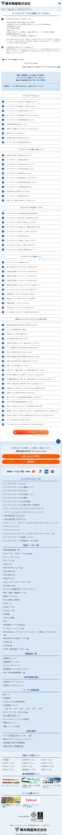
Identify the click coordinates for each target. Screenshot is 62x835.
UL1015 (9, 645)
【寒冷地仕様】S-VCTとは (14, 516)
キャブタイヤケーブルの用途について (31, 256)
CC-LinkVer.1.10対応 (11, 600)
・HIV (27, 709)
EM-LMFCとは (9, 571)
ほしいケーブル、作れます (17, 712)
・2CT (33, 709)
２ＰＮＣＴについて (11, 526)
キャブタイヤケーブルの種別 (15, 498)
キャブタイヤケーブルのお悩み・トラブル (31, 207)
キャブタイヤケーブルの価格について (19, 487)
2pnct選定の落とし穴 (11, 716)
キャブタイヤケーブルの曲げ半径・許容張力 (21, 505)
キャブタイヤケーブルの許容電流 (17, 501)
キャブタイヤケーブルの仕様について (19, 494)
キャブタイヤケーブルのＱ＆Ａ (23, 8)
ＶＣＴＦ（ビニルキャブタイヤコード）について (23, 512)
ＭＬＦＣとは (8, 561)
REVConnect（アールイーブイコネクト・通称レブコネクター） (31, 633)
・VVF (39, 709)
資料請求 (31, 462)
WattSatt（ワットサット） (14, 682)
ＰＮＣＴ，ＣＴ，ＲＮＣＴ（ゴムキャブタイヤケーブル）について (30, 523)
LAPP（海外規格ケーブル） (17, 649)
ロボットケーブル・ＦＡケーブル (17, 582)
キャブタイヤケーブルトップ (10, 8)
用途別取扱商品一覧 (11, 550)
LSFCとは (7, 564)
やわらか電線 (8, 618)
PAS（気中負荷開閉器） (15, 672)
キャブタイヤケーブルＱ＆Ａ (15, 491)
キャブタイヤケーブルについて (31, 95)
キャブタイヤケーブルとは (14, 484)
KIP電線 (6, 614)
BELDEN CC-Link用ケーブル (17, 638)
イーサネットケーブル (15, 628)
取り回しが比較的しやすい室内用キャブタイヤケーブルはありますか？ (40, 67)
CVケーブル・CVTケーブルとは (19, 553)
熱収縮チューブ (9, 658)
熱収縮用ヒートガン (11, 662)
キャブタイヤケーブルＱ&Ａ (31, 63)
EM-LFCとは (8, 578)
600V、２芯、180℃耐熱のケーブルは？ (14, 59)
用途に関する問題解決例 (13, 746)
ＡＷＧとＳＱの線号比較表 (14, 702)
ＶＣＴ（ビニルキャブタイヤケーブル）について (23, 509)
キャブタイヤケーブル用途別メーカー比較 (20, 541)
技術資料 (7, 698)
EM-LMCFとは (9, 575)
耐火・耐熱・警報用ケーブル (15, 593)
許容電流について (10, 705)
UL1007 (9, 641)
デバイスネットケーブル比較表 (16, 719)
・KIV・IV (7, 709)
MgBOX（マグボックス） (13, 685)
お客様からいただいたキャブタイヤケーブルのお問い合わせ (31, 319)
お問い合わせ (32, 432)
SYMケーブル (9, 607)
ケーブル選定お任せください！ (18, 735)
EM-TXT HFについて (14, 567)
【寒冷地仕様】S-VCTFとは (14, 519)
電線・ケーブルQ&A (11, 726)
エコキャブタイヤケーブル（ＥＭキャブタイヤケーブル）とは (29, 534)
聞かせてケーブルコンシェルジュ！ (18, 739)
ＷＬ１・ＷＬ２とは (11, 557)
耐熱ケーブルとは (10, 596)
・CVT (20, 709)
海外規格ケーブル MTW (15, 624)
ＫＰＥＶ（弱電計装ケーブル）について (19, 589)
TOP (2, 8)
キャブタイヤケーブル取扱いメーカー (18, 537)
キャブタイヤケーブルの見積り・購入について (31, 149)
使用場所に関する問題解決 (14, 743)
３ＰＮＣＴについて (11, 530)
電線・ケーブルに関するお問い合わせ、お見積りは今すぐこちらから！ (25, 86)
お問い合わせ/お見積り (31, 456)
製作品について (9, 723)
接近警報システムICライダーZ (15, 669)
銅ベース (7, 695)
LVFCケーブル (9, 611)
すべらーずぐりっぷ (11, 665)
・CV (15, 709)
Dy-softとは (10, 585)
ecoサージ (7, 603)
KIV (4, 621)
